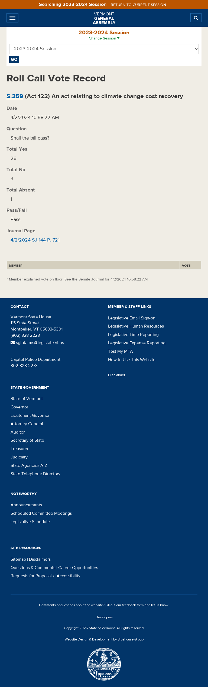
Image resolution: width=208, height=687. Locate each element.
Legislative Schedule (30, 521)
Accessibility (68, 576)
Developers (104, 617)
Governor (19, 407)
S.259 (14, 96)
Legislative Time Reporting (133, 334)
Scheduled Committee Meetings (41, 513)
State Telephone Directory (35, 474)
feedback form (133, 605)
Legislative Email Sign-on (131, 318)
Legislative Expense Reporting (136, 343)
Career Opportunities (78, 567)
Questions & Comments (33, 567)
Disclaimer (116, 375)
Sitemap (18, 559)
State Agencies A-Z (29, 465)
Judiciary (19, 457)
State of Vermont (27, 398)
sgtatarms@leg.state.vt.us (37, 342)
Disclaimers (40, 559)
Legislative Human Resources (136, 326)
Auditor (18, 432)
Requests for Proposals (32, 576)
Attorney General (27, 424)
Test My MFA (120, 351)
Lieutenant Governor (30, 415)
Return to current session (138, 4)
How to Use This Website (131, 359)
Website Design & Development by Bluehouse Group (104, 639)
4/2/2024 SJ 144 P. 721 (35, 240)
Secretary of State (27, 440)
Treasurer (19, 448)
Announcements (26, 505)
